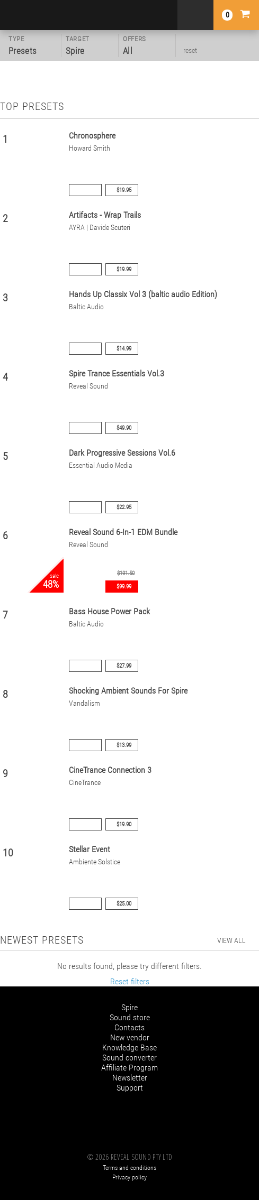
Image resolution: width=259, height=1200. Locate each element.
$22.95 (124, 507)
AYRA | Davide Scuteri (99, 227)
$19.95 (124, 190)
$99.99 (124, 586)
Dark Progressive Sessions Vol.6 (122, 453)
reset (190, 50)
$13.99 (124, 745)
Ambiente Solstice (94, 861)
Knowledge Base (129, 1047)
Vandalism (84, 703)
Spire (129, 1007)
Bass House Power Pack (109, 611)
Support (130, 1088)
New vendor (129, 1037)
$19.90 (124, 824)
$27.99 (124, 665)
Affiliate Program (129, 1068)
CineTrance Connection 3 (110, 770)
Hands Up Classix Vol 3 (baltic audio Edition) (143, 294)
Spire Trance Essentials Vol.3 (116, 373)
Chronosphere (92, 136)
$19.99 (124, 269)
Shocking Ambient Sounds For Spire (128, 691)
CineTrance (85, 782)
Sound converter (129, 1058)
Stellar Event (89, 849)
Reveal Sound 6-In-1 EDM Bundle (123, 532)
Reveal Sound (88, 386)
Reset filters (129, 981)
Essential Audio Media (100, 465)
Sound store (130, 1017)
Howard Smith (89, 148)
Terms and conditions (129, 1167)
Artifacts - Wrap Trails (105, 215)
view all (231, 940)
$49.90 (124, 427)
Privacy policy (129, 1177)
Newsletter (129, 1078)
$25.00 (124, 903)
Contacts (129, 1027)
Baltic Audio (86, 306)
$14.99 (124, 348)
